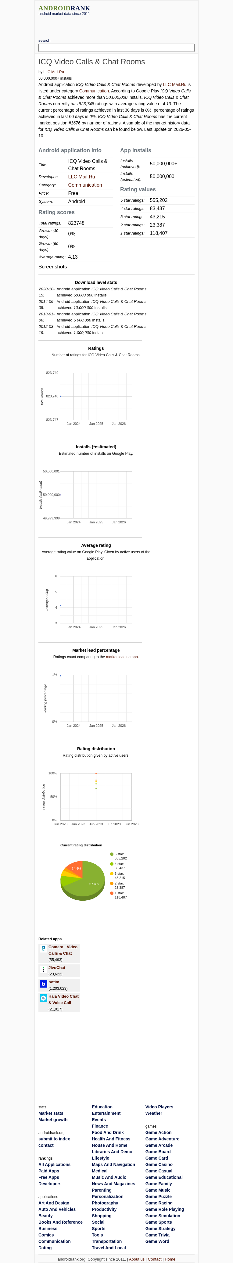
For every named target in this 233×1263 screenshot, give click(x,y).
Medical (99, 1170)
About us (137, 1259)
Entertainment (106, 1113)
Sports (98, 1228)
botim (53, 982)
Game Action (158, 1132)
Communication (94, 90)
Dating (45, 1247)
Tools (97, 1235)
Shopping (102, 1215)
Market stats (50, 1113)
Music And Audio (109, 1177)
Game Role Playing (164, 1209)
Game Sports (158, 1222)
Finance (100, 1126)
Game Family (158, 1183)
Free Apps (48, 1177)
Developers (49, 1183)
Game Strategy (160, 1228)
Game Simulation (162, 1215)
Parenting (102, 1190)
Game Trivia (157, 1235)
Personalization (107, 1196)
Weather (153, 1113)
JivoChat (56, 967)
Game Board (158, 1151)
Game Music (157, 1190)
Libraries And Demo (112, 1151)
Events (99, 1119)
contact (46, 1145)
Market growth (53, 1119)
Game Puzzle (158, 1196)
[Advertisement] (116, 25)
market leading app (122, 657)
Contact (155, 1259)
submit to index (54, 1138)
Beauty (45, 1215)
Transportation (107, 1241)
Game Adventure (162, 1138)
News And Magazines (113, 1183)
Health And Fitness (111, 1138)
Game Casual (159, 1170)
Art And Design (53, 1202)
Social (98, 1222)
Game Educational (164, 1177)
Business (47, 1228)
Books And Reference (60, 1222)
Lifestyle (100, 1158)
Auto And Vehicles (57, 1209)
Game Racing (159, 1202)
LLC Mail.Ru (53, 72)
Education (102, 1106)
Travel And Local (109, 1247)
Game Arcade (159, 1145)
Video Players (159, 1106)
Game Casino (159, 1164)
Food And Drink (108, 1132)
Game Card (156, 1158)
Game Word (157, 1241)
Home (170, 1259)
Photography (105, 1202)
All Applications (54, 1164)
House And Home (109, 1145)
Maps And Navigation (113, 1164)
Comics (46, 1235)
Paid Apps (48, 1170)
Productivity (104, 1209)
